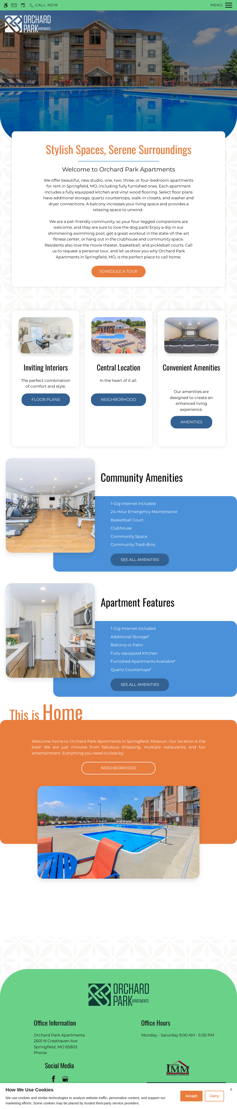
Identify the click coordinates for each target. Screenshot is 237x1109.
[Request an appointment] (23, 5)
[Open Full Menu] (221, 5)
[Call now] (44, 5)
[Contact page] (14, 5)
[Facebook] (53, 1079)
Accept (191, 1096)
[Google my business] (65, 1079)
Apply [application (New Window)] (154, 24)
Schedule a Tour (131, 24)
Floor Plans (45, 399)
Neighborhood (118, 399)
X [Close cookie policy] (231, 1089)
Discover (118, 88)
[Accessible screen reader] (6, 5)
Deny (214, 1096)
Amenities (191, 422)
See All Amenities (140, 559)
